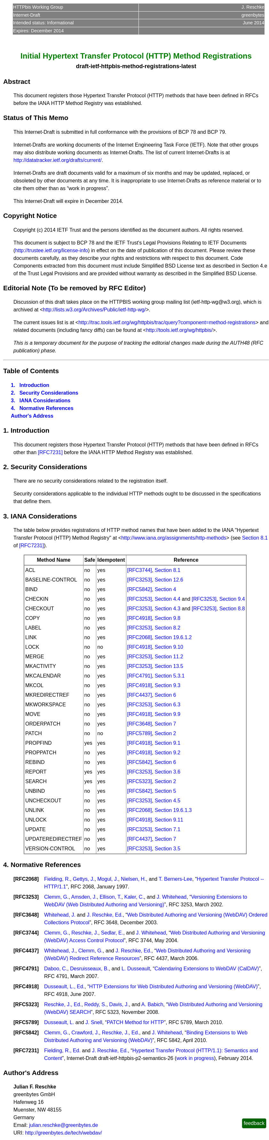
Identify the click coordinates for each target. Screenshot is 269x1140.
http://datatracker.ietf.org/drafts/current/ (57, 160)
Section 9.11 (169, 820)
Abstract (16, 81)
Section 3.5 (167, 848)
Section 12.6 (169, 579)
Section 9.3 (167, 685)
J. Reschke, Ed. (105, 915)
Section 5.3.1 (170, 675)
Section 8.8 (232, 608)
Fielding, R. (57, 879)
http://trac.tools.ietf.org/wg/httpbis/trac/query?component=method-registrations (167, 322)
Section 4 (165, 589)
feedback (254, 1123)
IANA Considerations (45, 400)
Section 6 (165, 695)
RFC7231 (26, 1050)
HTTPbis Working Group (38, 7)
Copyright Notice (30, 215)
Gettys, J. (84, 879)
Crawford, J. (85, 1032)
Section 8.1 (255, 538)
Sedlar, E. (112, 932)
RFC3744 (26, 932)
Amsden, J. (84, 897)
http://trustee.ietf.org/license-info (51, 250)
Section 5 (165, 791)
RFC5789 (26, 1022)
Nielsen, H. (133, 879)
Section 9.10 (169, 647)
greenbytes (252, 15)
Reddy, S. (95, 1004)
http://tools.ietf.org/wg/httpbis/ (179, 330)
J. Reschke (252, 7)
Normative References (47, 408)
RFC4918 (26, 986)
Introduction (34, 385)
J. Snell (93, 1022)
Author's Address (32, 416)
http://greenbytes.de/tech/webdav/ (63, 1133)
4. (13, 408)
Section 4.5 (167, 800)
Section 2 (165, 733)
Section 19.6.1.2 (173, 637)
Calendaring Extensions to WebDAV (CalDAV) (206, 968)
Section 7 (165, 724)
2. (13, 393)
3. (13, 400)
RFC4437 (26, 950)
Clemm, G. (56, 897)
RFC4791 (26, 968)
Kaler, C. (134, 897)
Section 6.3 (167, 704)
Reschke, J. (84, 932)
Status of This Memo (35, 117)
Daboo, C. (55, 968)
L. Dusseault (136, 968)
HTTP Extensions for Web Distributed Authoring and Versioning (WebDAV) (173, 986)
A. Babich (152, 1004)
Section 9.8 (167, 618)
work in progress (195, 1058)
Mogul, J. (107, 879)
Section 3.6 (167, 772)
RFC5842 (26, 1032)
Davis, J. (119, 1004)
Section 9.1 (167, 743)
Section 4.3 (167, 608)
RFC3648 (26, 915)
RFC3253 (26, 897)
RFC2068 (26, 879)
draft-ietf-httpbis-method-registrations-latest (136, 66)
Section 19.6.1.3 (173, 810)
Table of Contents (31, 370)
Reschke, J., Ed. (63, 1004)
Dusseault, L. (59, 1022)
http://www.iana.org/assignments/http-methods (173, 538)
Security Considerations (49, 393)
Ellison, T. (110, 897)
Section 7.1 (167, 829)
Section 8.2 (167, 627)
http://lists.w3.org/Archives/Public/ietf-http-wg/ (94, 309)
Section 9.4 (232, 599)
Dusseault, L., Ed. (64, 986)
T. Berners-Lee (175, 879)
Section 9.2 (167, 752)
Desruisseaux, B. (89, 968)
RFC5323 (26, 1004)
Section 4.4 (167, 599)
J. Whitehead (171, 897)
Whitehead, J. (59, 915)
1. (13, 385)
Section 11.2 (169, 656)
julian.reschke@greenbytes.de (63, 1125)
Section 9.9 (167, 714)
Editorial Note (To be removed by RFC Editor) (74, 288)
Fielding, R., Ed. (62, 1050)
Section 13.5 (169, 666)
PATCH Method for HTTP (135, 1022)
